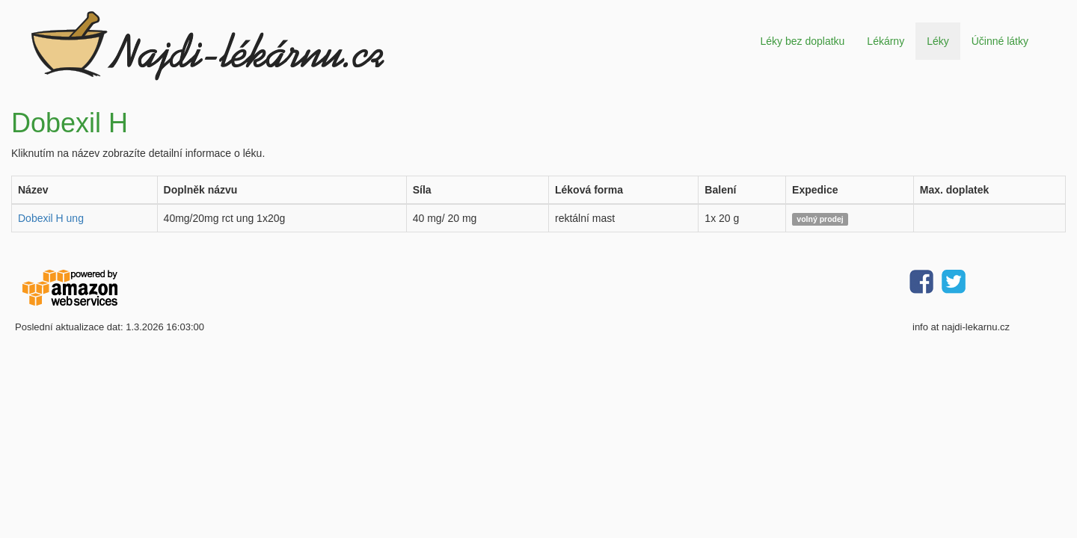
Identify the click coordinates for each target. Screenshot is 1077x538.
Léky (938, 41)
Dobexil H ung (51, 218)
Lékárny (885, 41)
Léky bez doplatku (802, 41)
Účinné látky (1000, 41)
